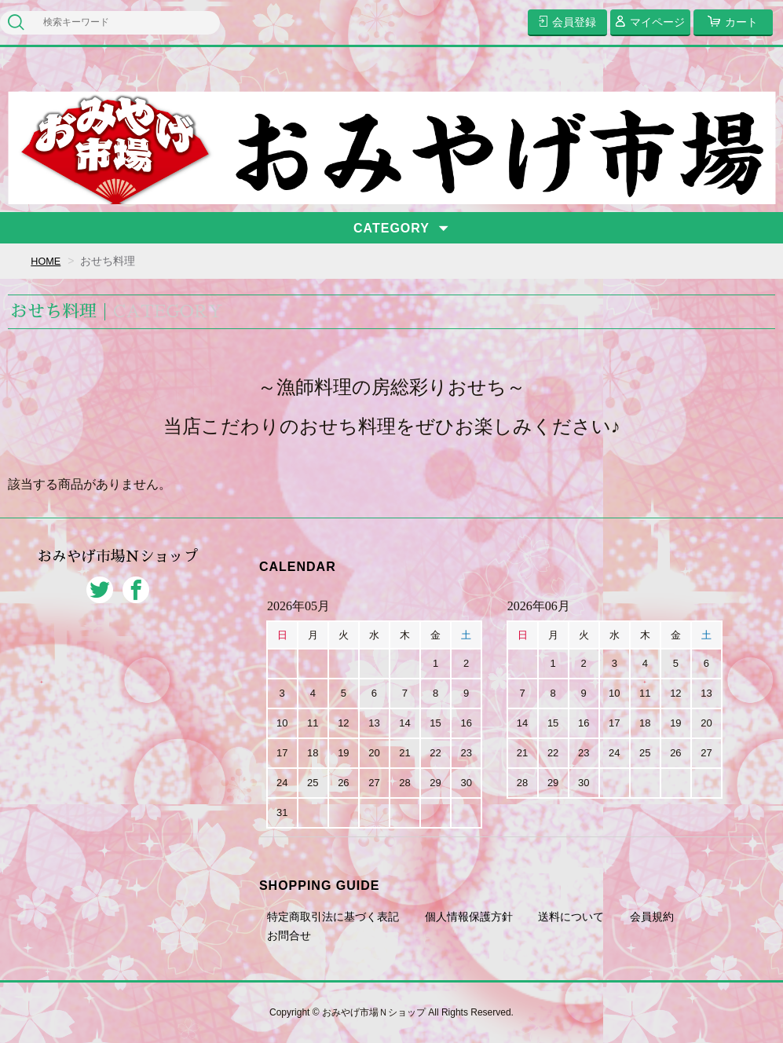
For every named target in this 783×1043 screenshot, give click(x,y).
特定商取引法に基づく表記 (333, 916)
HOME (47, 260)
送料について (571, 916)
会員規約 (652, 916)
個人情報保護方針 (469, 916)
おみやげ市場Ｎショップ (117, 565)
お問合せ (289, 935)
